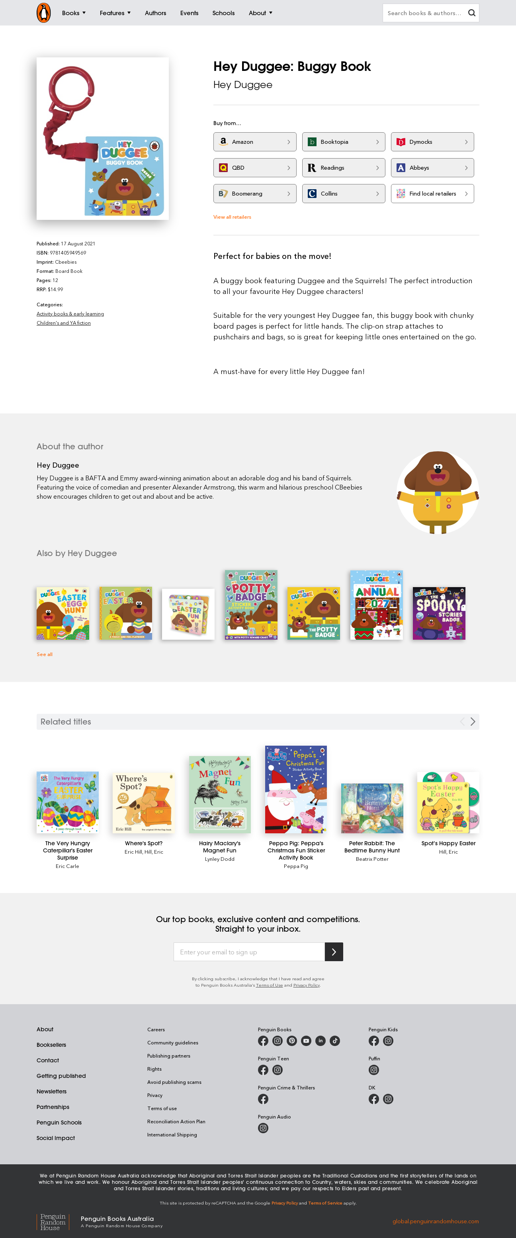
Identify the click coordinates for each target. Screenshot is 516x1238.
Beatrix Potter (372, 858)
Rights (154, 1068)
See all (45, 654)
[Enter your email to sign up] (249, 952)
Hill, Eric (154, 851)
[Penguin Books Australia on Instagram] (277, 1041)
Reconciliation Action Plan (176, 1121)
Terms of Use (269, 984)
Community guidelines (172, 1042)
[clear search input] (471, 13)
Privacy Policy (306, 984)
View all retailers (232, 216)
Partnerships (53, 1107)
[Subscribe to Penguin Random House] (334, 951)
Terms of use (162, 1108)
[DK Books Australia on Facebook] (374, 1099)
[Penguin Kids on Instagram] (388, 1041)
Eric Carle (67, 866)
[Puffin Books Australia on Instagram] (374, 1070)
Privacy (154, 1095)
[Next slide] (473, 721)
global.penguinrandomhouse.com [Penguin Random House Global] (436, 1221)
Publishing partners (168, 1055)
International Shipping (172, 1134)
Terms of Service (325, 1202)
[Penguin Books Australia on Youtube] (306, 1041)
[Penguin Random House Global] (59, 1221)
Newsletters (51, 1091)
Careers (156, 1029)
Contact (48, 1060)
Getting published (61, 1075)
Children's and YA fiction (64, 322)
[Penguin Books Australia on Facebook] (263, 1041)
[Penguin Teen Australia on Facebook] (263, 1070)
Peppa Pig (296, 866)
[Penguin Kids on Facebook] (374, 1041)
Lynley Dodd (220, 858)
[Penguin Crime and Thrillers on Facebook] (263, 1099)
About (45, 1029)
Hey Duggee (243, 84)
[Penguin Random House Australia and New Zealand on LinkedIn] (320, 1041)
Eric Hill (133, 851)
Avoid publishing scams (174, 1081)
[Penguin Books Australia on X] (292, 1041)
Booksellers (51, 1044)
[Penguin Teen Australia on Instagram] (277, 1070)
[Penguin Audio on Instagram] (263, 1128)
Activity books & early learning (70, 313)
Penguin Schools (59, 1122)
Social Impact (56, 1138)
